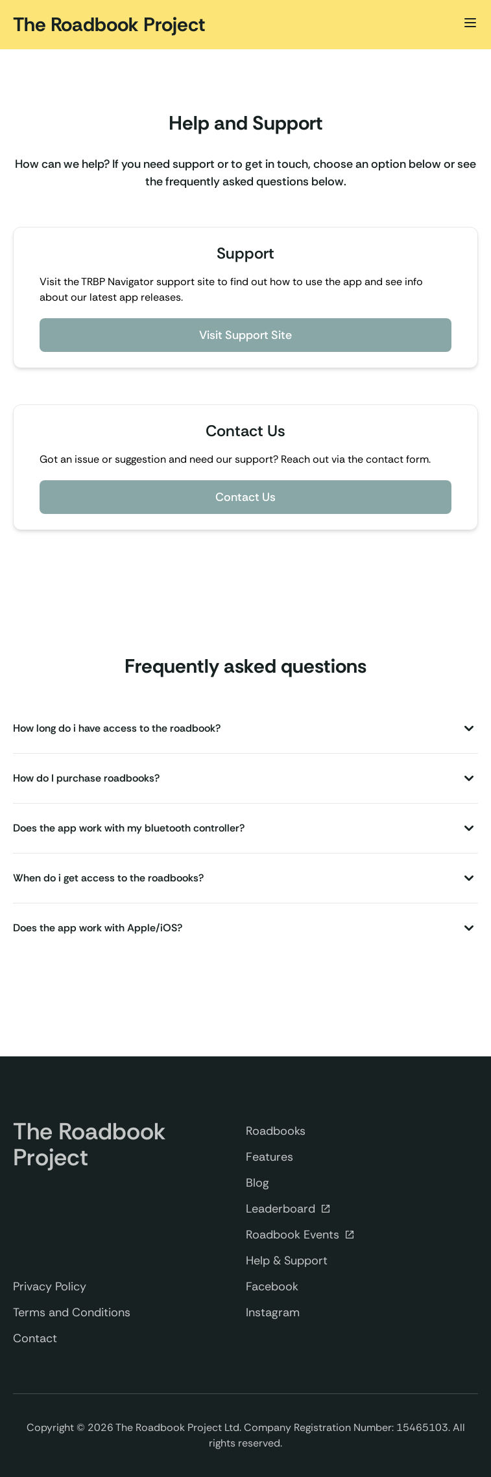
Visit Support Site (245, 335)
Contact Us (245, 497)
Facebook (272, 1286)
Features (269, 1157)
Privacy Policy (49, 1286)
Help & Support (287, 1260)
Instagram (273, 1312)
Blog (257, 1183)
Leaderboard (288, 1209)
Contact (35, 1338)
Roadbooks (275, 1131)
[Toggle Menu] (470, 22)
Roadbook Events (300, 1235)
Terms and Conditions (71, 1312)
